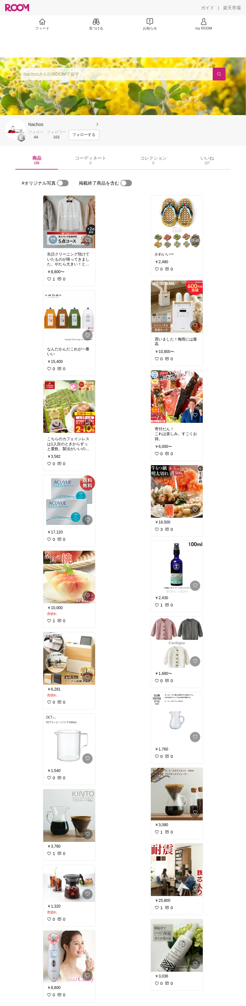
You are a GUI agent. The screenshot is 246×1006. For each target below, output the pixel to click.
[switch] (63, 183)
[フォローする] (84, 135)
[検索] (219, 74)
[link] (69, 222)
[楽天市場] (232, 8)
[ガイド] (207, 8)
